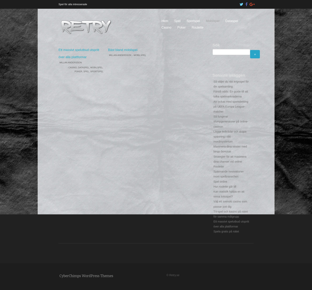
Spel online (220, 181)
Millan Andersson (70, 62)
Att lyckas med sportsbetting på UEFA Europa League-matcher (231, 106)
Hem (165, 21)
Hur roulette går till (225, 186)
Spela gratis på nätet (226, 231)
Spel (177, 21)
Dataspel (231, 21)
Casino (167, 27)
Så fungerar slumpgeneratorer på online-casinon (231, 121)
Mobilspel (212, 21)
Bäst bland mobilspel (122, 50)
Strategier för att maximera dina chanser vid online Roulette (230, 161)
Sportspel (193, 21)
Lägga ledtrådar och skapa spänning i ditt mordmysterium (230, 136)
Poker (181, 27)
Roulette (198, 27)
